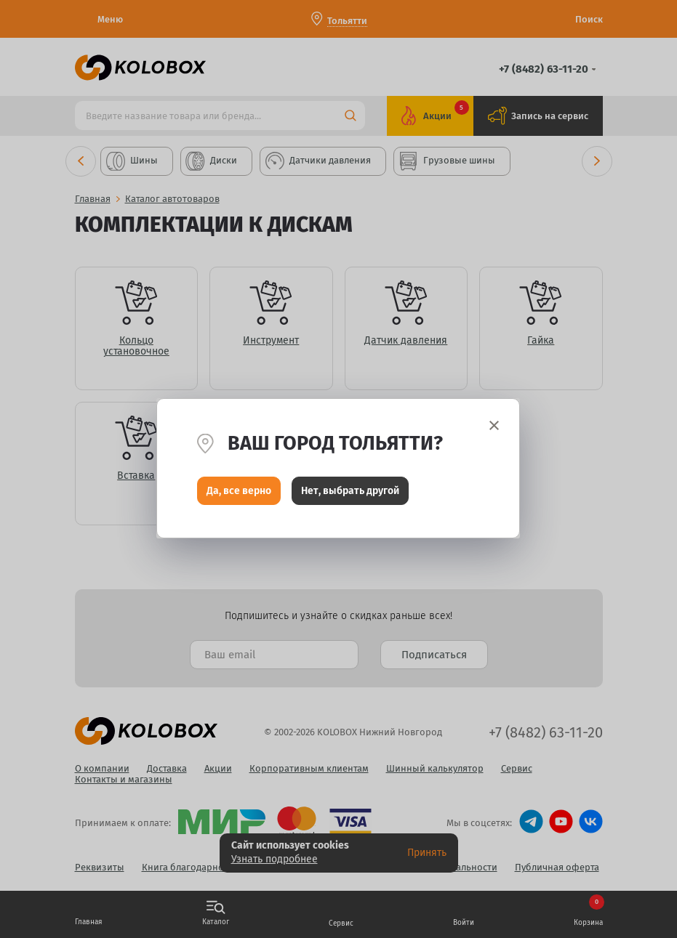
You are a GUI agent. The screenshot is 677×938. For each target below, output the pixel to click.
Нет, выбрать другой (350, 491)
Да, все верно (239, 491)
